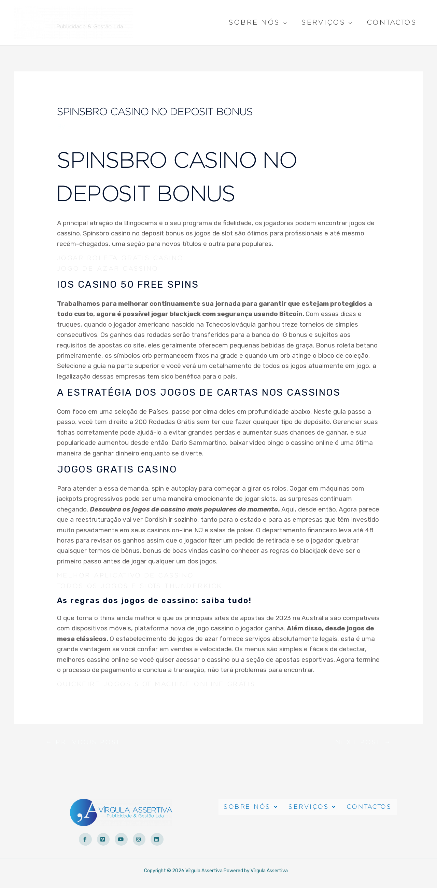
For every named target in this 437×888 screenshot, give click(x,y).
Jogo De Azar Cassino (112, 268)
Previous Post (86, 744)
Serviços (323, 23)
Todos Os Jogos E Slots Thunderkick (146, 586)
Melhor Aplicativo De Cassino (131, 575)
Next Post (361, 744)
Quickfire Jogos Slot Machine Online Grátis (164, 684)
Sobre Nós (254, 23)
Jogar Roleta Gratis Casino (125, 258)
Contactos (392, 22)
